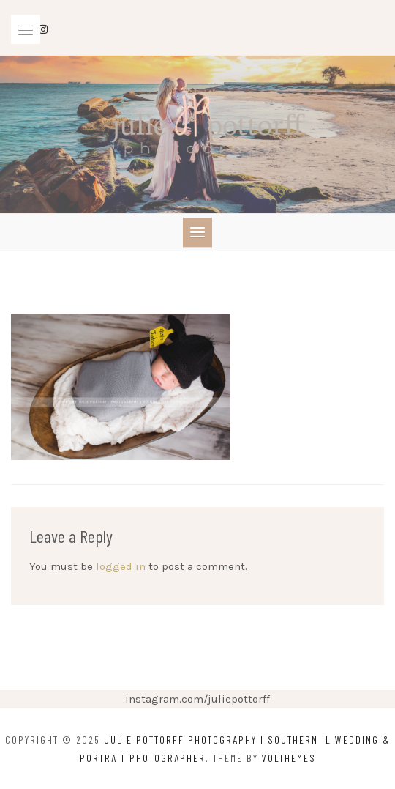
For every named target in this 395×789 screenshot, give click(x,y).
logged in (121, 566)
